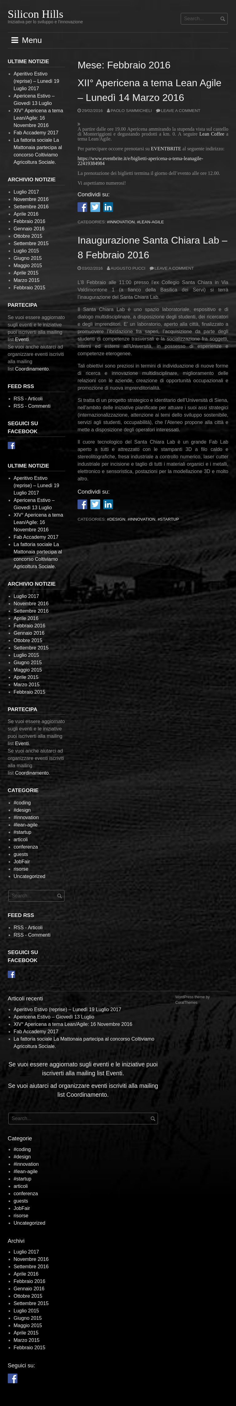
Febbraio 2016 (29, 221)
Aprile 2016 (26, 214)
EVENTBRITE (166, 148)
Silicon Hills (35, 14)
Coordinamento (32, 369)
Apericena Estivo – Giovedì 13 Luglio (54, 1016)
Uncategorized (29, 876)
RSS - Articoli (28, 398)
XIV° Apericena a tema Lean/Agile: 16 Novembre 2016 (38, 118)
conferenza (26, 846)
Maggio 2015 (28, 265)
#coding (22, 802)
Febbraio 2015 (29, 287)
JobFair (22, 861)
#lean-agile (150, 222)
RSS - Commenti (32, 406)
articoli (21, 839)
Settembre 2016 (31, 206)
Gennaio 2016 (29, 228)
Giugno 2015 (28, 258)
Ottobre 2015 (28, 236)
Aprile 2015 (26, 272)
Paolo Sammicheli (131, 110)
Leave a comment (180, 110)
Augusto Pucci (128, 268)
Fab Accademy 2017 (36, 132)
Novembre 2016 (31, 199)
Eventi (22, 339)
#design (116, 519)
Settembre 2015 (31, 243)
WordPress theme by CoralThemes (192, 1000)
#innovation (121, 222)
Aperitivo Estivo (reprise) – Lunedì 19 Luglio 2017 (36, 81)
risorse (21, 869)
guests (21, 854)
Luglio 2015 (26, 250)
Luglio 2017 (26, 192)
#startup (168, 519)
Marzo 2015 (27, 280)
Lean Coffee (211, 133)
